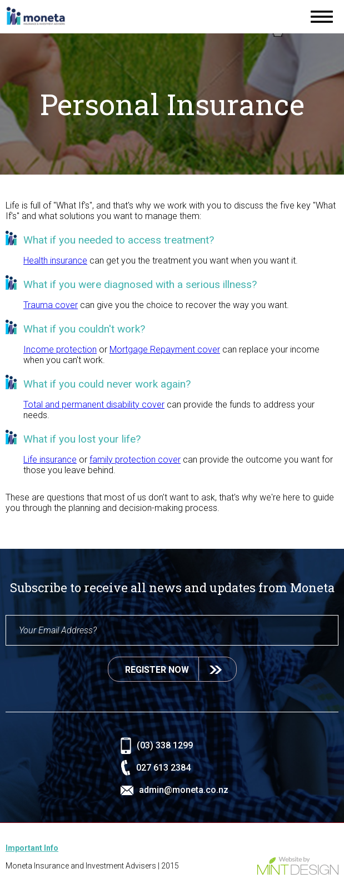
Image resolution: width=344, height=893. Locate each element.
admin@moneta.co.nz (185, 790)
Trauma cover (50, 305)
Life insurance (50, 459)
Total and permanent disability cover (93, 404)
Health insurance (55, 260)
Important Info (32, 848)
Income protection (60, 349)
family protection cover (135, 459)
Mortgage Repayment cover (164, 349)
